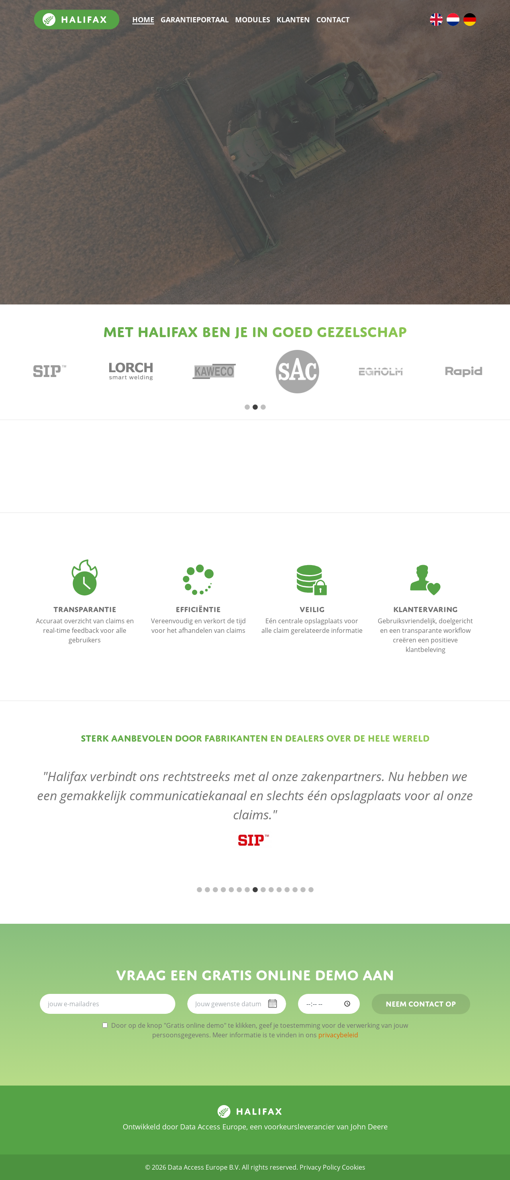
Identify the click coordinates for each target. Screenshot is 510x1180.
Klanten (293, 19)
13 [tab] (295, 890)
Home (143, 19)
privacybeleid (338, 1035)
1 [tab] (247, 407)
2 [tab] (255, 407)
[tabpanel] (47, 371)
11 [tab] (279, 890)
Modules (252, 19)
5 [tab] (231, 890)
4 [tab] (223, 890)
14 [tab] (303, 890)
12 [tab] (287, 890)
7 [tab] (247, 890)
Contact (332, 19)
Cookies (353, 1167)
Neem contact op (421, 1002)
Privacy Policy (320, 1167)
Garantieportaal (195, 19)
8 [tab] (255, 890)
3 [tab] (263, 407)
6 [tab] (239, 890)
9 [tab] (263, 890)
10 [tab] (271, 890)
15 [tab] (311, 890)
